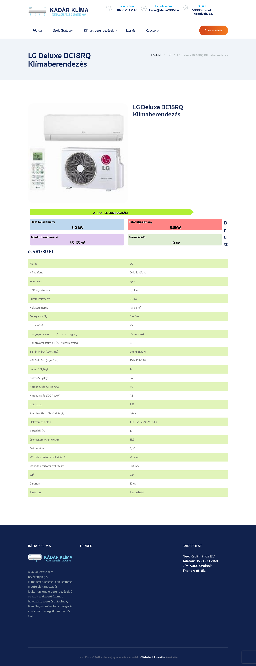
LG (169, 55)
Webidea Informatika (153, 657)
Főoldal (156, 55)
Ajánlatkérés (213, 30)
